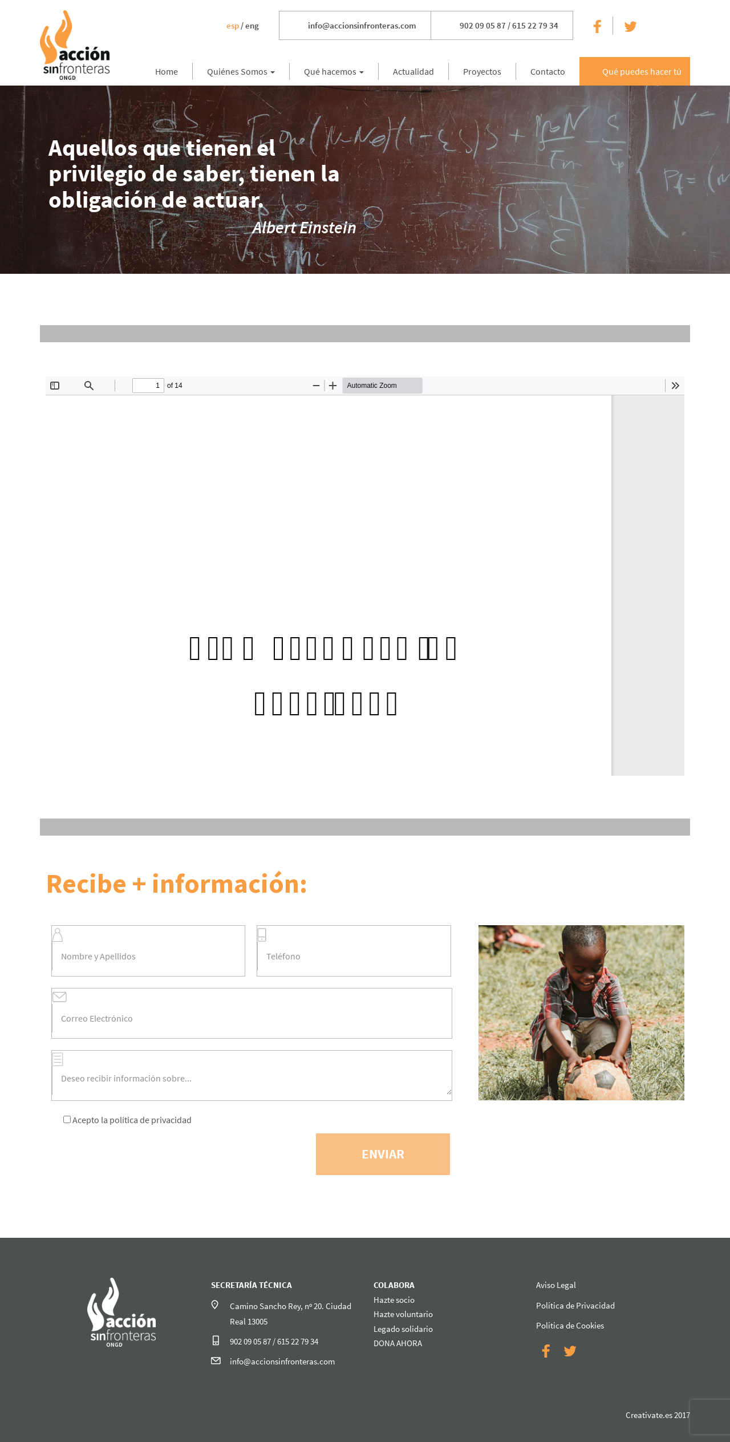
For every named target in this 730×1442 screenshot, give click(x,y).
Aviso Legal (556, 1284)
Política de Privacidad (575, 1305)
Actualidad (413, 71)
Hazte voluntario (403, 1314)
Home (166, 71)
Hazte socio (394, 1299)
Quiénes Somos (241, 71)
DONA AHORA (398, 1343)
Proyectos (482, 71)
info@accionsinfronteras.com (362, 25)
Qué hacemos (334, 71)
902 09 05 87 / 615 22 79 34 (509, 25)
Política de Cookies (570, 1325)
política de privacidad (151, 1119)
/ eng (242, 25)
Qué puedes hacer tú (642, 71)
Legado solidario (403, 1328)
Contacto (547, 71)
